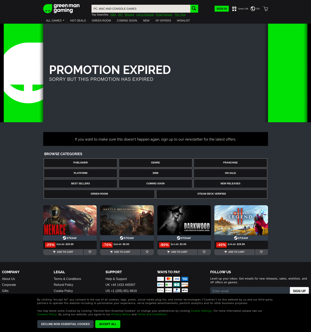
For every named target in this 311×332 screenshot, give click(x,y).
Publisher (80, 162)
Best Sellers (80, 183)
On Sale (230, 173)
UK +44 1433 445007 (120, 284)
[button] (55, 20)
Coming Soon (155, 183)
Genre (155, 162)
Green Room (99, 193)
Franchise (230, 162)
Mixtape (129, 14)
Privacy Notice (121, 314)
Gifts (5, 291)
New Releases (230, 183)
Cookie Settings (201, 310)
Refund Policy (63, 284)
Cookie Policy (63, 291)
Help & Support (116, 279)
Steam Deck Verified (211, 193)
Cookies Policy (47, 314)
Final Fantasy (164, 14)
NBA (113, 14)
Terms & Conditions (67, 279)
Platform (80, 173)
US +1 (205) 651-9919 (121, 291)
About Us (8, 279)
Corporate (9, 284)
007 (120, 14)
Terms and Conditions (152, 314)
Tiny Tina (180, 14)
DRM (155, 173)
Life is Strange (145, 14)
